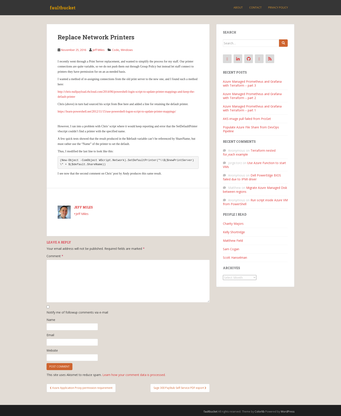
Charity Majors (233, 223)
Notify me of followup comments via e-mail (77, 312)
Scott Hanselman (235, 257)
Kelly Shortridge (234, 232)
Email (50, 335)
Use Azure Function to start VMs (254, 165)
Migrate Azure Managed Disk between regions (255, 190)
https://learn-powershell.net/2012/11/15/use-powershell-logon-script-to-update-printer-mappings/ (117, 111)
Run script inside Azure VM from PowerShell (255, 202)
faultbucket (62, 7)
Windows (127, 50)
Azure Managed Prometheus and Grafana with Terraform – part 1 (252, 108)
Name (51, 320)
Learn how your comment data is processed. (133, 375)
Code (115, 50)
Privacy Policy (278, 7)
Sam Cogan (231, 249)
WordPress (287, 411)
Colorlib (260, 411)
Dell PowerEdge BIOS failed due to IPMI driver (252, 177)
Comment (55, 256)
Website (52, 350)
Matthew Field (233, 240)
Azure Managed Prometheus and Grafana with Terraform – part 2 (252, 96)
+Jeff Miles (81, 214)
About (238, 7)
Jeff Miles (99, 50)
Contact (255, 7)
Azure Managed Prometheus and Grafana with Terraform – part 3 (252, 83)
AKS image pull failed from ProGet (247, 119)
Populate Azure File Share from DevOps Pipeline (251, 129)
